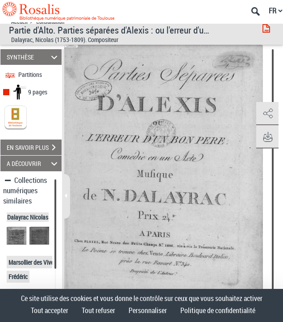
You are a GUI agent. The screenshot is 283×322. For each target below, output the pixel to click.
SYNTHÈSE (33, 57)
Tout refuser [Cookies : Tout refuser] (98, 310)
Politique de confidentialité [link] (217, 310)
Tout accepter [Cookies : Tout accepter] (49, 310)
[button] (267, 113)
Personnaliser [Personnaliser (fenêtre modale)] (148, 310)
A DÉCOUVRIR (33, 163)
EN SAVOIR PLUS (34, 147)
